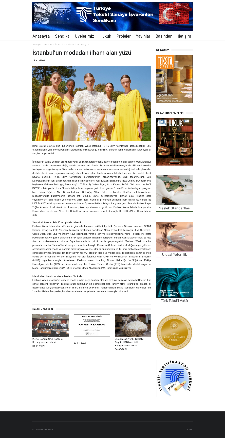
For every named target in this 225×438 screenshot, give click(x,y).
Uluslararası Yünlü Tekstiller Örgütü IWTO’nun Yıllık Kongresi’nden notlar (129, 342)
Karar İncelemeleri (170, 113)
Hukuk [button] (105, 36)
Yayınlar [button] (143, 36)
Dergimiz (162, 50)
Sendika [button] (62, 36)
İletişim (184, 36)
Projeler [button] (123, 36)
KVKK (190, 429)
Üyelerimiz (84, 36)
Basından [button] (164, 36)
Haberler (48, 44)
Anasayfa (41, 36)
